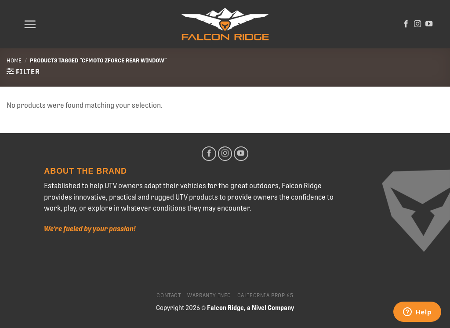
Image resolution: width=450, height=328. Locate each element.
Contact (168, 295)
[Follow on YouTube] (428, 24)
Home (14, 60)
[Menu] (29, 24)
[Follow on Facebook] (406, 24)
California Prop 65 (265, 295)
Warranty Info (209, 295)
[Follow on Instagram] (417, 24)
